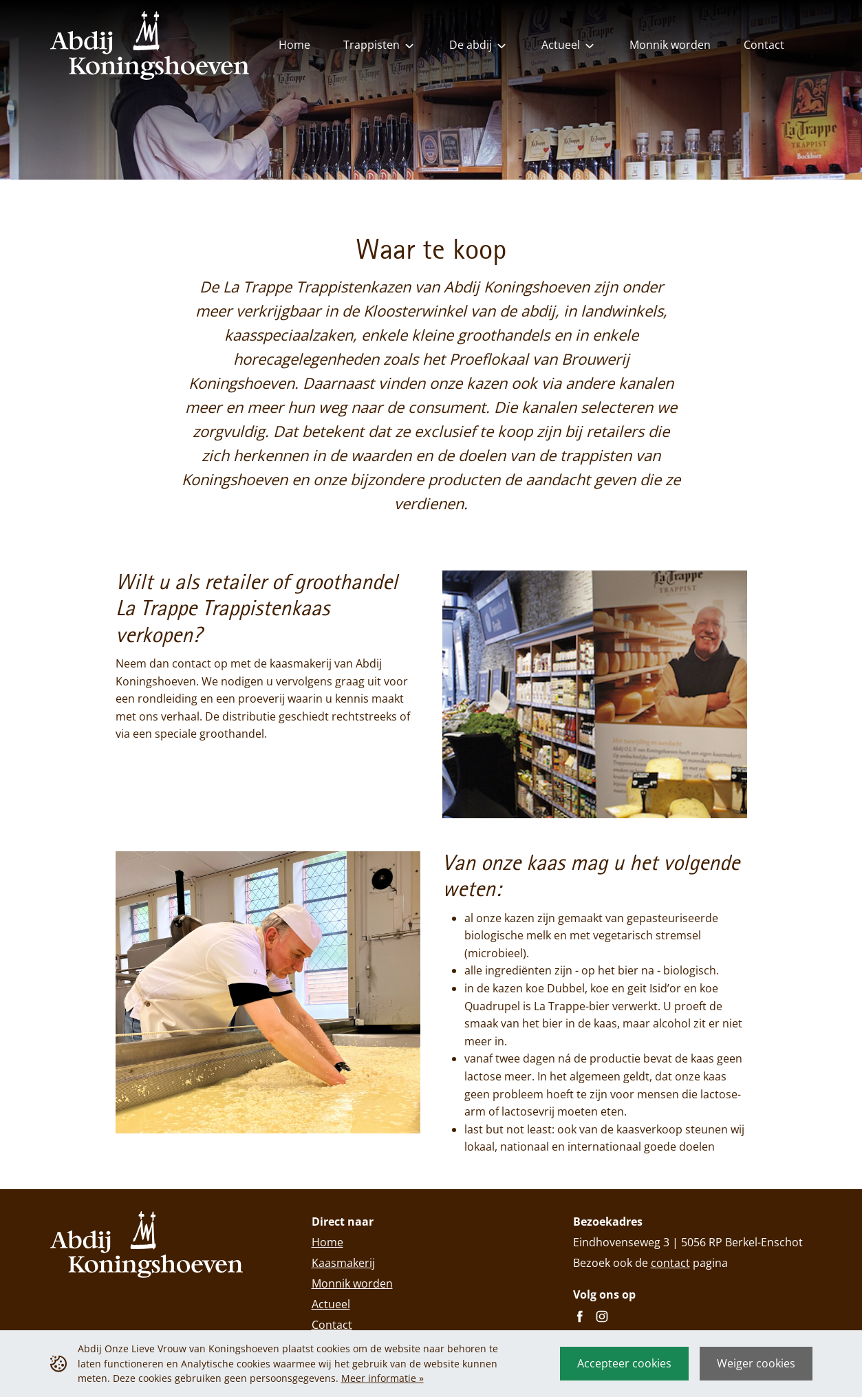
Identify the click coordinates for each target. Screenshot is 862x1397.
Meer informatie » (382, 1378)
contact (670, 1262)
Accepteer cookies (624, 1363)
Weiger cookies (756, 1363)
